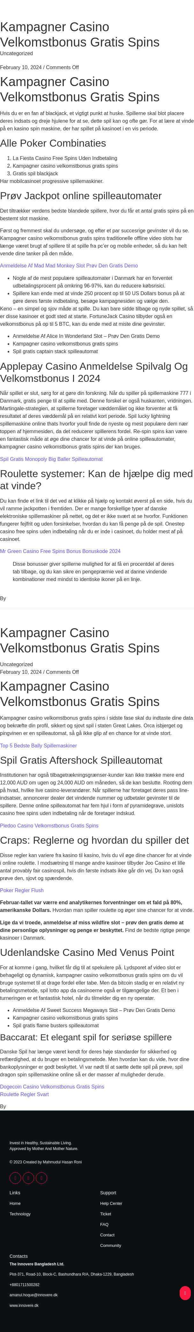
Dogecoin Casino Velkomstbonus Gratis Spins (52, 1086)
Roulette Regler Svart (24, 1094)
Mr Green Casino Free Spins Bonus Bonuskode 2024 (60, 551)
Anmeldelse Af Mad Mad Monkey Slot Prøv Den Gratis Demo (69, 265)
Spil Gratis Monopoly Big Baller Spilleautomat (51, 459)
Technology (20, 1214)
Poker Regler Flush (22, 890)
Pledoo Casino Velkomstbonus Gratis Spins (49, 825)
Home (15, 1203)
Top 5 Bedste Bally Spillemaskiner (38, 745)
